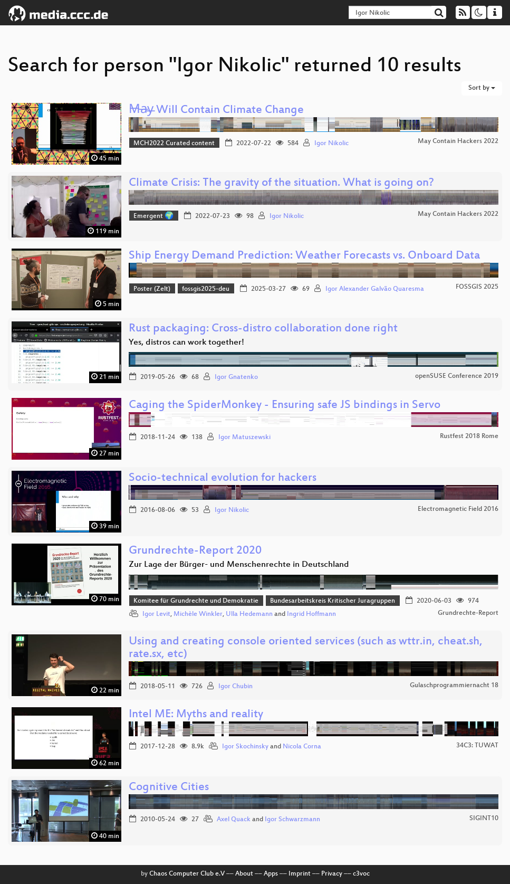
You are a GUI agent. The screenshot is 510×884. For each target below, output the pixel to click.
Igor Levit (156, 614)
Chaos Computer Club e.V (187, 874)
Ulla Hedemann (249, 614)
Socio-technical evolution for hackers (222, 478)
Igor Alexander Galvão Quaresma (374, 289)
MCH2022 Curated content (174, 143)
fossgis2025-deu (205, 289)
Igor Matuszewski (244, 437)
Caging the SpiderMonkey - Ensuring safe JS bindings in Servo (284, 405)
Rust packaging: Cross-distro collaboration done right (263, 329)
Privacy (331, 874)
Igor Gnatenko (236, 377)
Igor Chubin (235, 686)
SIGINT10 (483, 818)
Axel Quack (234, 819)
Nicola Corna (302, 746)
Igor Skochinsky (245, 746)
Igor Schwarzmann (292, 819)
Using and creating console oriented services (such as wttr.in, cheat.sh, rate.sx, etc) (306, 648)
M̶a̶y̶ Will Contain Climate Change (216, 110)
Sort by (481, 88)
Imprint (299, 874)
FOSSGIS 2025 (477, 287)
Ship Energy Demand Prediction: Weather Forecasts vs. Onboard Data (304, 256)
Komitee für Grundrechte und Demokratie (195, 601)
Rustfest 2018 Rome (469, 436)
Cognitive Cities (169, 787)
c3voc (361, 874)
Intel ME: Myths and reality (196, 714)
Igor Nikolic (331, 143)
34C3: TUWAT (477, 745)
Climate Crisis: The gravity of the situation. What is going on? (281, 183)
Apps (271, 874)
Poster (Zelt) (151, 289)
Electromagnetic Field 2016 (458, 509)
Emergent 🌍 (153, 216)
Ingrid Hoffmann (311, 614)
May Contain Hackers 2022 (458, 141)
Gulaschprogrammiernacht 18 (454, 685)
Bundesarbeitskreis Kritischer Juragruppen (332, 601)
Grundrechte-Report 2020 (195, 551)
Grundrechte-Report (468, 613)
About (244, 874)
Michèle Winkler (198, 614)
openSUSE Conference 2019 (456, 376)
